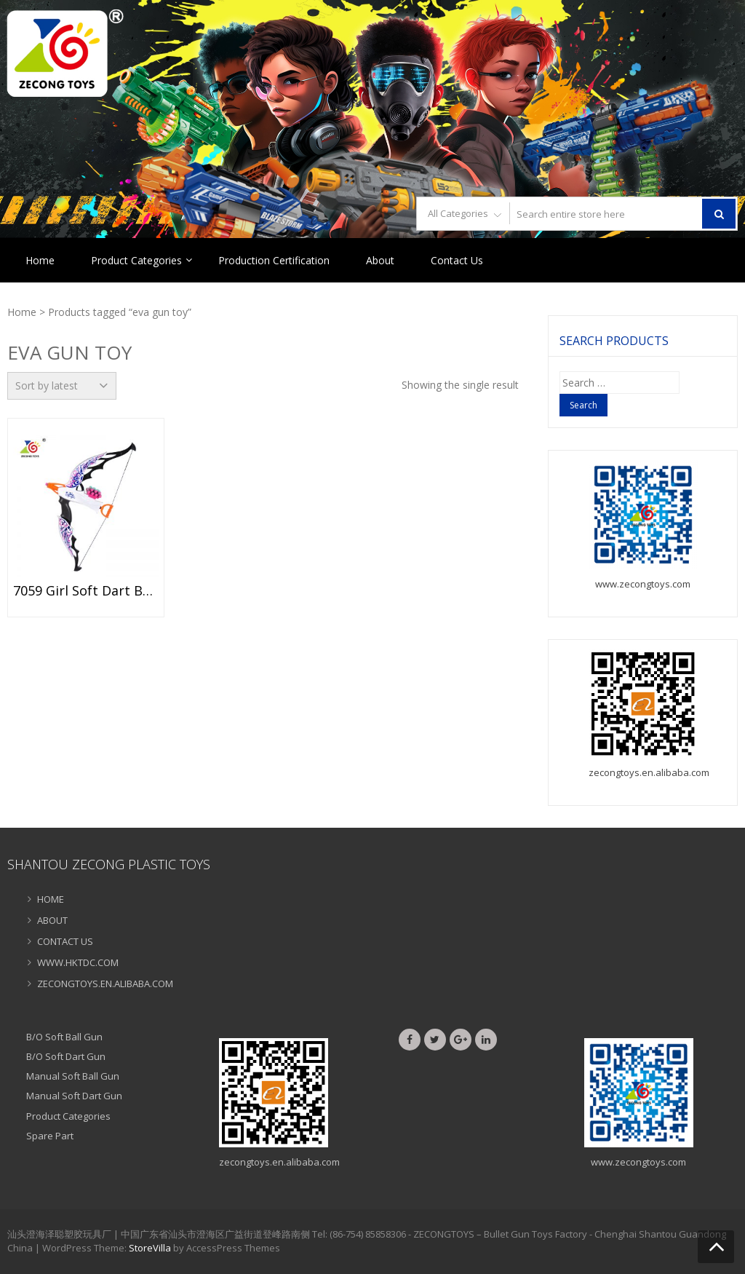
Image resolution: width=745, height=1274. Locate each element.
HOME (50, 899)
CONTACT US (65, 941)
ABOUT (52, 920)
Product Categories (136, 260)
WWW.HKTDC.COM (78, 962)
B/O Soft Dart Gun (65, 1056)
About (380, 260)
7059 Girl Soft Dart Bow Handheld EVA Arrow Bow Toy (86, 591)
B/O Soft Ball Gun (64, 1036)
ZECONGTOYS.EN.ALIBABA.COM (105, 983)
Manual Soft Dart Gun (74, 1095)
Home (40, 260)
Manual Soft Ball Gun (72, 1076)
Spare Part (49, 1135)
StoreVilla (150, 1247)
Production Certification (274, 260)
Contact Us (457, 260)
